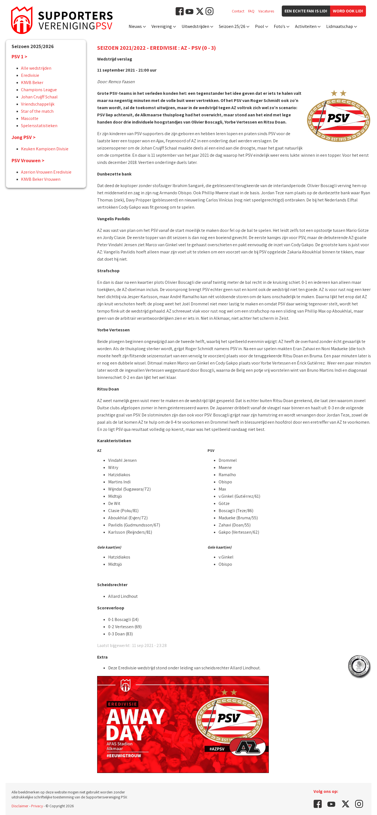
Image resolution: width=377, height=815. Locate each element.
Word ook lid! (348, 11)
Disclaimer (20, 805)
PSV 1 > (19, 56)
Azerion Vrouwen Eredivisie (46, 172)
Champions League (39, 90)
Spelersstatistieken (39, 126)
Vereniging (162, 26)
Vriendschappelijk (37, 104)
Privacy (37, 805)
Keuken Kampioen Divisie (44, 149)
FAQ (251, 11)
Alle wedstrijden (36, 68)
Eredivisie (30, 75)
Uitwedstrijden (195, 26)
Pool (259, 26)
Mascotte (29, 118)
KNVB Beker (32, 82)
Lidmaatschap (339, 26)
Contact (238, 11)
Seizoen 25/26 (232, 26)
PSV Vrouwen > (28, 160)
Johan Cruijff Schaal (39, 97)
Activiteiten (306, 26)
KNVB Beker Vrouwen (40, 179)
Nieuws (135, 26)
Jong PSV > (24, 137)
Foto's (279, 26)
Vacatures (266, 11)
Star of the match (37, 111)
